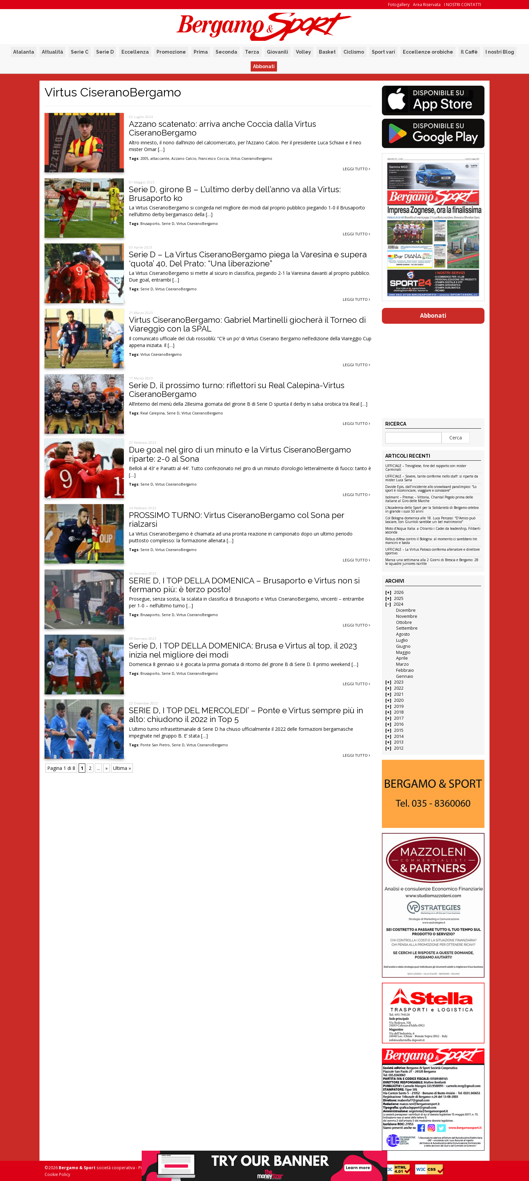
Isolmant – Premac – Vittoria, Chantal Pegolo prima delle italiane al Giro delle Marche (429, 499)
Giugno (403, 646)
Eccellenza (135, 52)
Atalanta (23, 52)
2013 (398, 742)
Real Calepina (152, 413)
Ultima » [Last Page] (122, 768)
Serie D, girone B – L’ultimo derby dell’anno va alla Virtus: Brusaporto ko (235, 193)
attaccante (159, 158)
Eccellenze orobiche (428, 52)
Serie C (79, 52)
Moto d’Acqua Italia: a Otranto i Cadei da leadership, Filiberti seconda (432, 531)
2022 (398, 688)
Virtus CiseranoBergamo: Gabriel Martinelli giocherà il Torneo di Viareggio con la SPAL (247, 324)
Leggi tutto (356, 168)
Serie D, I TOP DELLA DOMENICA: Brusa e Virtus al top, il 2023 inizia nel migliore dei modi (243, 650)
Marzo (402, 664)
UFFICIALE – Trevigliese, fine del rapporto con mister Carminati (425, 468)
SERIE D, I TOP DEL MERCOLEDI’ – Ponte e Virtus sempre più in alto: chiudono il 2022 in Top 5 (246, 714)
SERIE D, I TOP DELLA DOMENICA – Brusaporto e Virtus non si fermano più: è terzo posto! (244, 585)
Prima (201, 52)
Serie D (105, 52)
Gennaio (404, 676)
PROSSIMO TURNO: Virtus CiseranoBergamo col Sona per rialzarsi (236, 519)
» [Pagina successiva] (106, 768)
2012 (398, 748)
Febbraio (405, 670)
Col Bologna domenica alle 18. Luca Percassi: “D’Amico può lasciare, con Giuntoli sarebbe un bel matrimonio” (430, 520)
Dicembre (406, 610)
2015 (398, 730)
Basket (327, 52)
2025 (398, 598)
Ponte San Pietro (155, 745)
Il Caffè (469, 52)
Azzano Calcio (183, 158)
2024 (398, 604)
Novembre (406, 616)
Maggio (403, 652)
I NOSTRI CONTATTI (462, 4)
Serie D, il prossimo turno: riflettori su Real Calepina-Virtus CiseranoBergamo (236, 389)
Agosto (403, 634)
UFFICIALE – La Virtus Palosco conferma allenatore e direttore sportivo (432, 551)
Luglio (402, 640)
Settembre (407, 628)
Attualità (52, 52)
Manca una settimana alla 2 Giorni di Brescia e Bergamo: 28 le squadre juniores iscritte (431, 562)
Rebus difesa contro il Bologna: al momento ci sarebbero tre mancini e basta (431, 541)
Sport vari (383, 52)
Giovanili (277, 52)
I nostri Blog (499, 52)
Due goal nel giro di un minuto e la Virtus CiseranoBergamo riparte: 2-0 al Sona (240, 454)
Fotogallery (399, 4)
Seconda (226, 52)
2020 (398, 700)
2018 (398, 712)
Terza (252, 52)
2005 (144, 158)
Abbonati (264, 66)
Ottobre (404, 622)
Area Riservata (427, 4)
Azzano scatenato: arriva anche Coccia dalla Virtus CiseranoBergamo (222, 128)
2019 (398, 706)
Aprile (402, 658)
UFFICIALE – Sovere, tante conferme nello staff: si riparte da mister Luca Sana (431, 478)
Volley (303, 52)
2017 (398, 718)
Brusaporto (150, 223)
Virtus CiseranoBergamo (251, 158)
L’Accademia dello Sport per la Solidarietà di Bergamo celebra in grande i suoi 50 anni (432, 510)
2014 (398, 736)
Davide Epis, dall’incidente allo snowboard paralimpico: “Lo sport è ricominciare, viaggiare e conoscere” (430, 489)
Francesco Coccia (213, 158)
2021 (398, 694)
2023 (398, 682)
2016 (398, 724)
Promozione (171, 52)
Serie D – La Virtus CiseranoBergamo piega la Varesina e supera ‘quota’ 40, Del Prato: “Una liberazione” (248, 259)
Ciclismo (353, 52)
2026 (398, 592)
